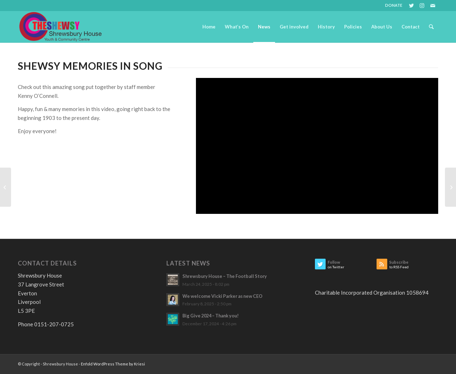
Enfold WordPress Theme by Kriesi (113, 364)
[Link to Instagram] (422, 5)
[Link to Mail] (433, 5)
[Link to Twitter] (411, 5)
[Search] (431, 26)
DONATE (393, 5)
